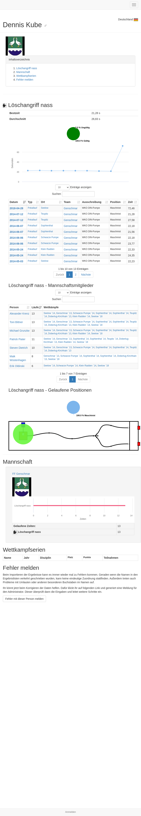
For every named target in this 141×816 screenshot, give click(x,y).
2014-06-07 (16, 225)
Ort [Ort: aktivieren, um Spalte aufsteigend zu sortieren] (43, 202)
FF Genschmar (21, 473)
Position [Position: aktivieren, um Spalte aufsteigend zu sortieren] (115, 202)
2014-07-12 (16, 214)
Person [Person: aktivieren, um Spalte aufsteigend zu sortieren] (14, 307)
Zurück (60, 274)
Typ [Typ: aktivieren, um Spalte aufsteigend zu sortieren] (30, 202)
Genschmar (70, 208)
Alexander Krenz (19, 313)
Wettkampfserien (26, 75)
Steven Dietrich (19, 347)
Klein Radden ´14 (81, 316)
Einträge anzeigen (73, 187)
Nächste (86, 274)
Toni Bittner (16, 322)
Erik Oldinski (17, 366)
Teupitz (44, 213)
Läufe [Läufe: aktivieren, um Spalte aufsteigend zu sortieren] (35, 307)
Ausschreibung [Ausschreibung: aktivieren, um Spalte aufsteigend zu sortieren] (91, 202)
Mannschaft (23, 72)
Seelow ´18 (97, 316)
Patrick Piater (17, 339)
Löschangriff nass (26, 68)
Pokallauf (32, 208)
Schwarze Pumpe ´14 (83, 313)
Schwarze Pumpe (49, 237)
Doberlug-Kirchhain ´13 (59, 316)
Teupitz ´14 (112, 338)
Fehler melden (24, 79)
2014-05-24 (16, 249)
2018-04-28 (16, 208)
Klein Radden (47, 249)
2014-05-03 (16, 261)
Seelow (44, 208)
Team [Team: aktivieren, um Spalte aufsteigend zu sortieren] (67, 202)
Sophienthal (47, 225)
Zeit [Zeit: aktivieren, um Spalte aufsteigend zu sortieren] (130, 202)
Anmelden (70, 812)
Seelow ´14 (49, 313)
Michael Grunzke (20, 330)
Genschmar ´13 (64, 313)
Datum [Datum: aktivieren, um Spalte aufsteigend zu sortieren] (14, 202)
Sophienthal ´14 (103, 313)
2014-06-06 (16, 237)
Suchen (73, 194)
